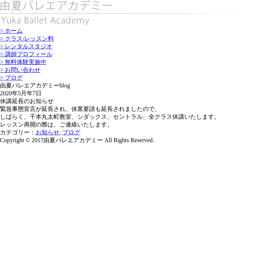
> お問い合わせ (20, 70)
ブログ (71, 132)
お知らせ (47, 132)
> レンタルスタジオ (26, 46)
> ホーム (11, 31)
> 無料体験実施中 (23, 62)
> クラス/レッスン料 (27, 38)
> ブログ (11, 77)
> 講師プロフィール (26, 54)
